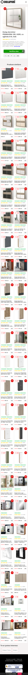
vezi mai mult (17, 46)
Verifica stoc (16, 51)
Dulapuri (15, 650)
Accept (19, 674)
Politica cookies (18, 661)
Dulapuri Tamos (7, 650)
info (12, 88)
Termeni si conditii (11, 659)
